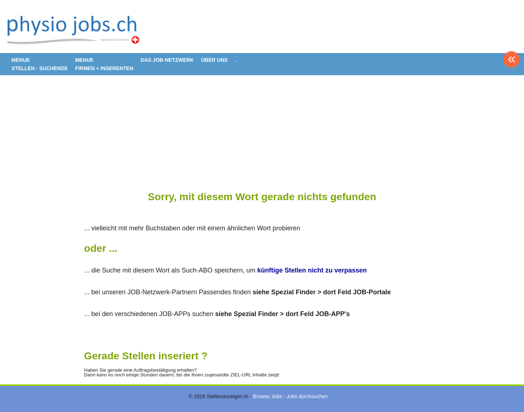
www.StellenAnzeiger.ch (75, 29)
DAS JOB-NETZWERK (167, 60)
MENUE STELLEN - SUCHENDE (40, 64)
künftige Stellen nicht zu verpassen (312, 270)
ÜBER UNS (214, 60)
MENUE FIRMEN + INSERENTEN (104, 64)
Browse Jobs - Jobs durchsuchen (290, 396)
